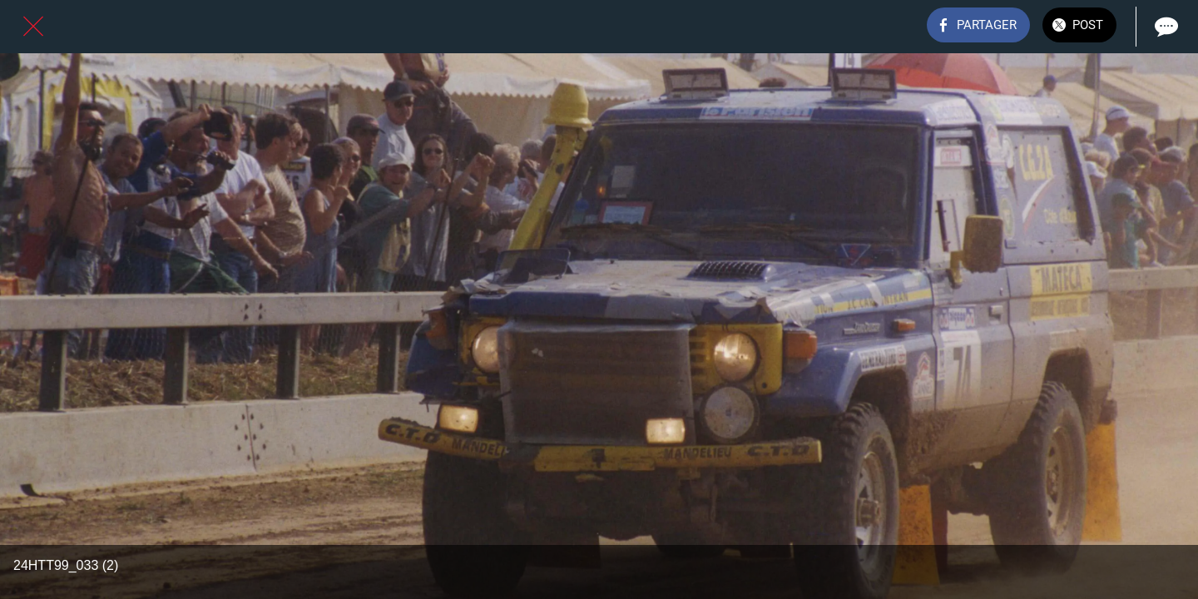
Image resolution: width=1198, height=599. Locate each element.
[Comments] (1165, 27)
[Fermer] (33, 27)
